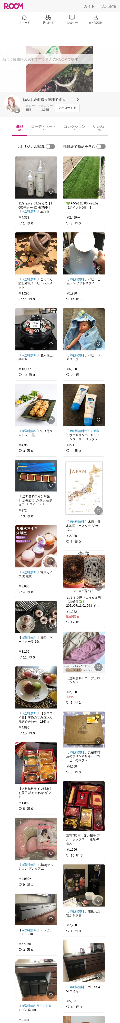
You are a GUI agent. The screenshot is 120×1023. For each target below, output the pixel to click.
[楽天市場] (109, 6)
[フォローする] (67, 108)
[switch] (50, 146)
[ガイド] (89, 6)
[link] (36, 177)
